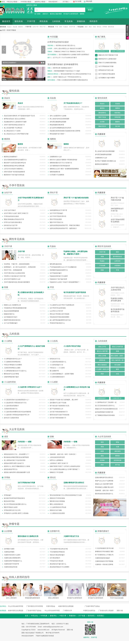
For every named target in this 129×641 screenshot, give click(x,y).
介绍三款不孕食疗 (10, 210)
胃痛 (102, 447)
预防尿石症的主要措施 (57, 501)
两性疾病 (44, 21)
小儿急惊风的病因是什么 (58, 362)
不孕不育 (31, 21)
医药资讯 (91, 616)
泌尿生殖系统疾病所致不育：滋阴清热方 (63, 228)
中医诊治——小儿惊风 (57, 368)
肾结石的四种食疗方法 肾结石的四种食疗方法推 (66, 495)
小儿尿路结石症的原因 (57, 513)
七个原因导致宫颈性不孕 (12, 228)
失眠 (94, 27)
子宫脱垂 (102, 265)
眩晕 (102, 451)
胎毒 (117, 351)
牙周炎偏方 (7, 495)
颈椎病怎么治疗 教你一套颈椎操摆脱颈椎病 (64, 169)
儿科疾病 (56, 21)
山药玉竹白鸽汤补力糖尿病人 (13, 169)
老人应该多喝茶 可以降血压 (13, 128)
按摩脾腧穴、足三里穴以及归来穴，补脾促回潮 (19, 267)
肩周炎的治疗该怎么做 (105, 70)
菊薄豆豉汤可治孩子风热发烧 (59, 415)
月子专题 (81, 616)
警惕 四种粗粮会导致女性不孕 (14, 219)
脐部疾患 (102, 360)
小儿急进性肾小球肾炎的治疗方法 (15, 402)
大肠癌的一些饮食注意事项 (104, 564)
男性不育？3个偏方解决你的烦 (117, 199)
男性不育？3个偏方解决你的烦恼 (76, 198)
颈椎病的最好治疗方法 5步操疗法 (61, 163)
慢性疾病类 (102, 98)
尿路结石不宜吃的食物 (57, 498)
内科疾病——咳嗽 (70, 442)
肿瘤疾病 (81, 21)
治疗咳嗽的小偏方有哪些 (106, 78)
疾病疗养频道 (11, 30)
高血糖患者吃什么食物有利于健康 (15, 122)
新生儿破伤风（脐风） (117, 360)
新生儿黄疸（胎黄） (117, 356)
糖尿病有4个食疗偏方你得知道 (14, 175)
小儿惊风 (54, 341)
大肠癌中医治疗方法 (71, 536)
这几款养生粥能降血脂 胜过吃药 (60, 128)
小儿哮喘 (8, 341)
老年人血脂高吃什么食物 (58, 116)
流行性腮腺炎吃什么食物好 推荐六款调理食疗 (74, 54)
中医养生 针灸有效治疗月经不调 (14, 276)
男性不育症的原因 (56, 219)
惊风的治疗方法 (55, 359)
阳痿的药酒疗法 (9, 314)
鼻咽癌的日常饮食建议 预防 (104, 551)
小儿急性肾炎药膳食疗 (11, 406)
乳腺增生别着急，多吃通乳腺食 (117, 300)
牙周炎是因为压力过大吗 (12, 510)
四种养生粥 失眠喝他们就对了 (63, 68)
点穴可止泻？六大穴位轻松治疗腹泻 (65, 57)
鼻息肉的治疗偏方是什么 (58, 564)
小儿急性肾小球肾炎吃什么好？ (30, 387)
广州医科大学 (67, 610)
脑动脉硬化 (102, 113)
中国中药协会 (50, 606)
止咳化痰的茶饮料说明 (57, 457)
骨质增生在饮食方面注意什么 (65, 45)
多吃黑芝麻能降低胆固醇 (58, 122)
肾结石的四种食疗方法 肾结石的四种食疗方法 (76, 74)
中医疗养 (62, 616)
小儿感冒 (54, 382)
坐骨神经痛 (117, 460)
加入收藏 (78, 1)
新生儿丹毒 (102, 356)
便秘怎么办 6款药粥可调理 (104, 484)
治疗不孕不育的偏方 (56, 213)
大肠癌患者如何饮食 (10, 567)
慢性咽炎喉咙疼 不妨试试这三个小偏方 (67, 71)
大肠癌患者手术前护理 (11, 564)
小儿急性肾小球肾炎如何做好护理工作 (16, 415)
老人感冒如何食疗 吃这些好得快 (14, 460)
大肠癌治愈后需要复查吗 (12, 558)
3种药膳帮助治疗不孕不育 (58, 210)
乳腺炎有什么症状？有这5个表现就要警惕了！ (65, 282)
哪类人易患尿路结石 (56, 504)
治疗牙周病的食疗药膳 (105, 66)
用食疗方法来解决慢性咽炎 (107, 62)
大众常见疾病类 (104, 436)
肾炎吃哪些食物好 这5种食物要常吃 (63, 64)
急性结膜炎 (51, 80)
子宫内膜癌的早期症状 (57, 552)
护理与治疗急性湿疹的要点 (13, 222)
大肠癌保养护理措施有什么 (13, 561)
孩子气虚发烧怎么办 (56, 409)
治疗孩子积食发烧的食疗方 (59, 412)
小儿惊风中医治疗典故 (72, 346)
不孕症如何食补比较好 (11, 216)
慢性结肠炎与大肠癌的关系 (28, 536)
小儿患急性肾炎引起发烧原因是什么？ (16, 399)
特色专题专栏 (53, 1)
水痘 (117, 374)
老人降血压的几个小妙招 (12, 131)
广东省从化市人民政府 (106, 610)
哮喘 (117, 442)
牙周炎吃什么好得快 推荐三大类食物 (16, 513)
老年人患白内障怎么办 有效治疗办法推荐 (68, 48)
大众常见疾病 (17, 429)
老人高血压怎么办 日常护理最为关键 (16, 134)
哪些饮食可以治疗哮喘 (11, 374)
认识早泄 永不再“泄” (56, 311)
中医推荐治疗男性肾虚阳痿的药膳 (15, 308)
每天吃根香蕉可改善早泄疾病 (75, 292)
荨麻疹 (50, 51)
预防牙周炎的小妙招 (10, 507)
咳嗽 (52, 436)
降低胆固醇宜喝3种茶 (57, 125)
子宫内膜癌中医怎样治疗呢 (59, 549)
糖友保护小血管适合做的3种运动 (15, 163)
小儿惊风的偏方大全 (56, 365)
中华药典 (43, 616)
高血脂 (15, 27)
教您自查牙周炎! (9, 501)
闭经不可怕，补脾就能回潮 (13, 270)
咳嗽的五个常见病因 (56, 472)
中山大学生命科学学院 (15, 606)
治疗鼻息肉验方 (55, 558)
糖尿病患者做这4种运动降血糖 (14, 166)
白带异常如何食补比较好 (58, 42)
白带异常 (117, 261)
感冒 (86, 27)
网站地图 (89, 1)
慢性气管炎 (102, 117)
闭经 (102, 465)
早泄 (56, 27)
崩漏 (102, 256)
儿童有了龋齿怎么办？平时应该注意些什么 (67, 77)
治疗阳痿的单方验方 (10, 317)
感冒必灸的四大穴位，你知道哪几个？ (16, 454)
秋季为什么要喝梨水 (56, 460)
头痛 (117, 447)
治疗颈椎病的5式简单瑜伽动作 (60, 166)
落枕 (102, 456)
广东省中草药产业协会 (92, 606)
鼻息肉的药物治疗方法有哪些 (59, 567)
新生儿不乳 (102, 346)
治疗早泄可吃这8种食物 (58, 308)
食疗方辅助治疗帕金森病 (106, 74)
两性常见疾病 (17, 239)
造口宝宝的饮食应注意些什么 (105, 405)
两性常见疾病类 (104, 246)
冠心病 (117, 126)
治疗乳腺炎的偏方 (56, 273)
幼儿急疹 (117, 365)
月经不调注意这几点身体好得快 (14, 273)
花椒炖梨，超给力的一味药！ (105, 490)
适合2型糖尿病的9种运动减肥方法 (15, 159)
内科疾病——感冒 (24, 442)
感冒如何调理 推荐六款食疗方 (14, 463)
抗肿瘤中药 (55, 531)
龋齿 (49, 77)
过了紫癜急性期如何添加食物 (105, 415)
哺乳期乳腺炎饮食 (56, 264)
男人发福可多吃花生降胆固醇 (59, 119)
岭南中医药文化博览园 (65, 606)
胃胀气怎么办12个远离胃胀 (104, 481)
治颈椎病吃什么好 (56, 156)
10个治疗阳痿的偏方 (11, 323)
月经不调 (72, 27)
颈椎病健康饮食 (55, 172)
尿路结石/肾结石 (53, 74)
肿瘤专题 (14, 523)
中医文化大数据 (12, 1)
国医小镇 (120, 610)
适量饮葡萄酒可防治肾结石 (74, 483)
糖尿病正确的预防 (56, 14)
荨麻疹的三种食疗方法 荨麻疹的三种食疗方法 (69, 51)
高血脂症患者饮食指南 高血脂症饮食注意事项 (65, 131)
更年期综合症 (117, 256)
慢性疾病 (19, 21)
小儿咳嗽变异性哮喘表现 (12, 362)
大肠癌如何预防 (9, 552)
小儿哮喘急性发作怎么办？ (13, 359)
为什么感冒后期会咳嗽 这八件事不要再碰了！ (65, 469)
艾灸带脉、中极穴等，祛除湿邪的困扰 (16, 264)
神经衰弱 (117, 451)
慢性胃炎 (111, 27)
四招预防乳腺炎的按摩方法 (59, 270)
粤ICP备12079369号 (52, 633)
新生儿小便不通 (102, 351)
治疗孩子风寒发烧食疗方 (58, 418)
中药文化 (34, 616)
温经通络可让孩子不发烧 (58, 402)
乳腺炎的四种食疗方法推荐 (59, 276)
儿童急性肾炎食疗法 (10, 409)
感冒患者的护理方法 (10, 469)
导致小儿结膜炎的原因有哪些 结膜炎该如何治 (72, 80)
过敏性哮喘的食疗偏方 (11, 377)
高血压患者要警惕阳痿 (11, 311)
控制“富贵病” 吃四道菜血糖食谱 (14, 172)
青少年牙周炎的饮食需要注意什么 (15, 504)
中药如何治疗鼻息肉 (56, 561)
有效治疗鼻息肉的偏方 (57, 555)
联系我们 (100, 616)
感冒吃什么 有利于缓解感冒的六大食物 (17, 466)
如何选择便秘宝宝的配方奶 (104, 412)
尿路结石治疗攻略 (56, 510)
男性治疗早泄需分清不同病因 (59, 314)
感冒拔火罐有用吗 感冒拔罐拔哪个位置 (17, 472)
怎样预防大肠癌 (9, 549)
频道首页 (6, 21)
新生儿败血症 (102, 365)
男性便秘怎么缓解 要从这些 (104, 487)
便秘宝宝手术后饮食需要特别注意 (106, 409)
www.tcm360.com (43, 630)
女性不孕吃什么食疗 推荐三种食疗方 (16, 213)
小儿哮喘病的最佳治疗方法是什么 (15, 371)
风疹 (102, 374)
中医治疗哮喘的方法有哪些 (13, 365)
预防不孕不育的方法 (56, 222)
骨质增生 (51, 45)
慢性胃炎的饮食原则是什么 (104, 494)
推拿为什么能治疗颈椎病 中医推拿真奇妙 (63, 159)
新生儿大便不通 (117, 346)
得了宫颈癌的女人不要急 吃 (104, 555)
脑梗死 (117, 122)
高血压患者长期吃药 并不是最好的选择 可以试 (19, 116)
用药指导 (93, 21)
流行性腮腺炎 (52, 54)
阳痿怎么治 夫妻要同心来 (12, 305)
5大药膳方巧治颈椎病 (57, 175)
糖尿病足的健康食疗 (9, 62)
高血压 (9, 27)
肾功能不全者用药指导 (70, 14)
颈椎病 (82, 14)
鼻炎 (90, 27)
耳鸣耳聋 (117, 117)
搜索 (90, 10)
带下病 (117, 465)
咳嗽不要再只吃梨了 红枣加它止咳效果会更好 (65, 466)
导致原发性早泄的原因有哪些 (59, 317)
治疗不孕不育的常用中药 (58, 216)
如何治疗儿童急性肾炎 (11, 418)
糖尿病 (20, 27)
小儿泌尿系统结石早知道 (58, 507)
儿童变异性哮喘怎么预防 (12, 368)
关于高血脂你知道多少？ (73, 103)
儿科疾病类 (102, 341)
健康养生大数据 (40, 1)
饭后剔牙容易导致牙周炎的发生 (14, 498)
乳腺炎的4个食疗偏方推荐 (58, 279)
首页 (3, 1)
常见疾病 (68, 21)
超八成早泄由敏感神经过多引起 (60, 320)
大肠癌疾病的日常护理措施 (104, 561)
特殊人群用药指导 (19, 577)
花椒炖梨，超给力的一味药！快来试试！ (63, 454)
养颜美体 (72, 616)
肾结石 (99, 27)
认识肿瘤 (8, 531)
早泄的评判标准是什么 (57, 323)
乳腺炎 (65, 27)
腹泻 (49, 57)
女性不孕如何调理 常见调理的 (117, 221)
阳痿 (6, 287)
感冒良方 (45, 14)
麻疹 (117, 369)
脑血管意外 (102, 126)
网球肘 (117, 456)
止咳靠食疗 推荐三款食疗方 (59, 463)
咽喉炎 (50, 71)
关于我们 (66, 1)
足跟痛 (102, 460)
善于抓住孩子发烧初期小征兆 (59, 406)
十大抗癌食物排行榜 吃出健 (104, 548)
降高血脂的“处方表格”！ (58, 134)
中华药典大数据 (26, 1)
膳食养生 (53, 616)
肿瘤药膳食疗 (103, 531)
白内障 (50, 48)
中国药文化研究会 (89, 610)
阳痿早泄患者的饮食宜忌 (12, 320)
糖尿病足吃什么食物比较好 (107, 59)
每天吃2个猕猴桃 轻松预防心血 (105, 161)
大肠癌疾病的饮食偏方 (102, 558)
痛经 (60, 27)
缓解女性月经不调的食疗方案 (108, 55)
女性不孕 (35, 27)
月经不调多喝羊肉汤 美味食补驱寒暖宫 (17, 282)
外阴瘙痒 (117, 265)
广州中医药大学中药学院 (34, 606)
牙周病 (104, 27)
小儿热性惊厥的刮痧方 (57, 377)
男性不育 (43, 27)
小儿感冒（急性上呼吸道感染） (102, 369)
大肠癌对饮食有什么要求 (12, 555)
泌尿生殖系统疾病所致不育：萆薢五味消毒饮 (65, 225)
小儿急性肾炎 (10, 382)
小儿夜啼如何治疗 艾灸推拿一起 (106, 402)
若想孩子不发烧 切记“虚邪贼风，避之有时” (64, 399)
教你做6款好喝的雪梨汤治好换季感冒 (16, 457)
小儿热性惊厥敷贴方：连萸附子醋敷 (62, 374)
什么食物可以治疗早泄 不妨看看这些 (62, 305)
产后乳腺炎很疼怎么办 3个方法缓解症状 (63, 267)
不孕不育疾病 (17, 185)
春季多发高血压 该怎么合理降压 (14, 119)
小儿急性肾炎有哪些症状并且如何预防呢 (17, 412)
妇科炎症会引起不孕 (10, 225)
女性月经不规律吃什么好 (12, 279)
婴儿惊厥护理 (54, 371)
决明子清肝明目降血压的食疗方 (14, 125)
